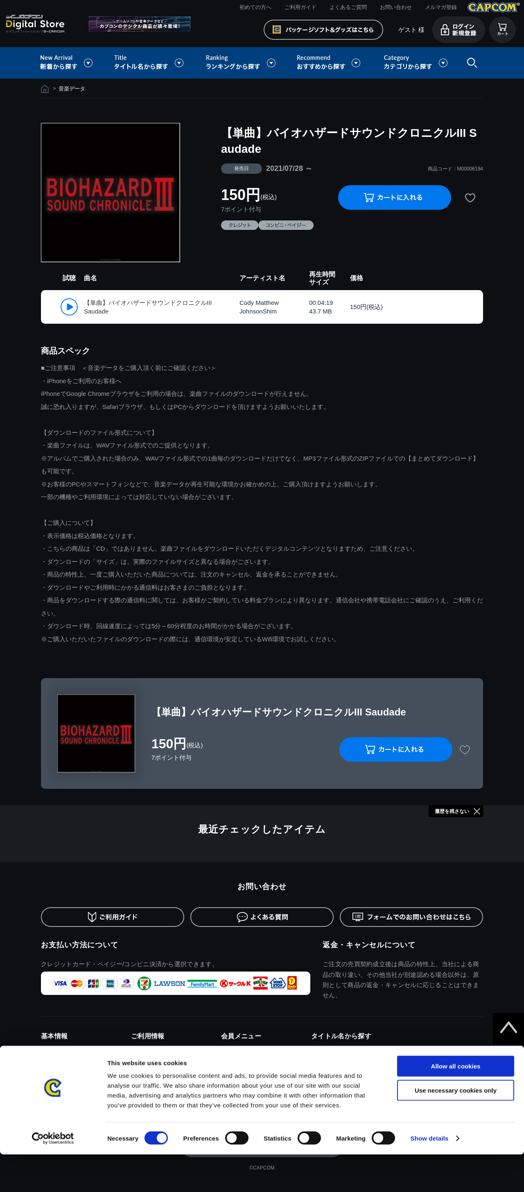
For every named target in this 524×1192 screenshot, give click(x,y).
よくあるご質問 (348, 7)
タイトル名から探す (150, 63)
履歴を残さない (452, 811)
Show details (430, 1175)
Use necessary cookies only (456, 1127)
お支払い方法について (79, 945)
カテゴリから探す (415, 63)
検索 (470, 63)
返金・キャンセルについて (369, 945)
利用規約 (52, 1050)
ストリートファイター (338, 1074)
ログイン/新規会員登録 (249, 1050)
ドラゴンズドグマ (423, 1050)
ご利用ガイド (300, 7)
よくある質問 (147, 1074)
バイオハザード (330, 1062)
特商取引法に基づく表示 (71, 1062)
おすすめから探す (330, 63)
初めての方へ (255, 7)
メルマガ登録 (441, 7)
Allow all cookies (456, 1103)
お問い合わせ (396, 7)
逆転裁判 (412, 1074)
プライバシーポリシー (68, 1074)
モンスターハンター (335, 1050)
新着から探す (72, 63)
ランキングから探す (241, 63)
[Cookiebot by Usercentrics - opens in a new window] (53, 1176)
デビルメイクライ (423, 1062)
